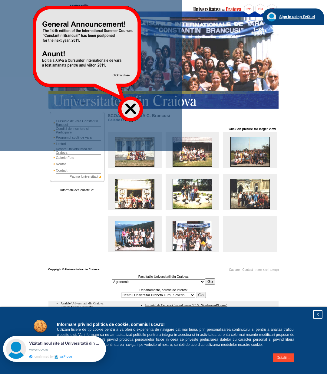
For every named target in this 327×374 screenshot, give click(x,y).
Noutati (61, 164)
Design (274, 269)
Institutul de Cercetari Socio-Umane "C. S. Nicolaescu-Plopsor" (186, 305)
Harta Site (262, 269)
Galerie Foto (65, 157)
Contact (62, 170)
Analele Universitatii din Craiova (82, 303)
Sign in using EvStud (297, 17)
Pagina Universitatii (84, 176)
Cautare (234, 269)
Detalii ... (283, 358)
